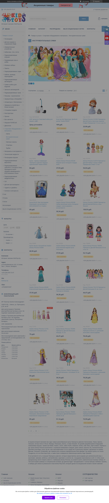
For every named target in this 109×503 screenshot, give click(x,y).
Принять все (48, 497)
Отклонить (63, 497)
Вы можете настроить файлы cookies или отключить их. (54, 493)
